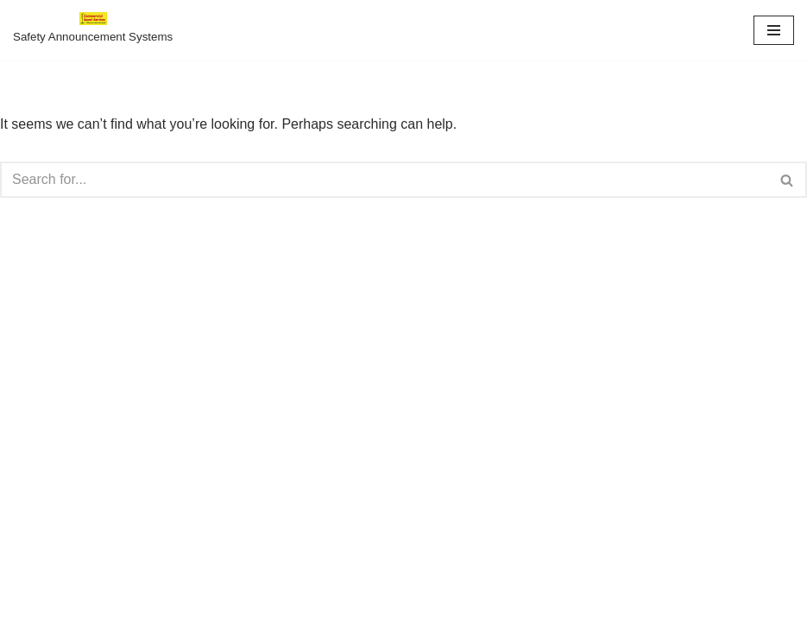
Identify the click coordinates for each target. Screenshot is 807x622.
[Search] (384, 180)
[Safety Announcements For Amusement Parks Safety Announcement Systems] (93, 30)
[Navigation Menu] (773, 30)
